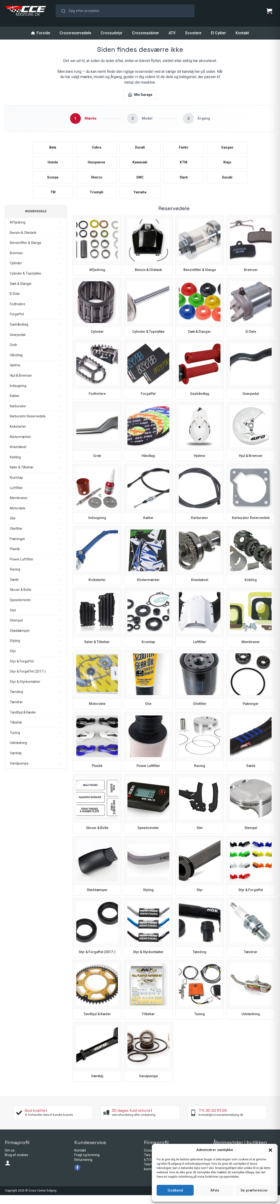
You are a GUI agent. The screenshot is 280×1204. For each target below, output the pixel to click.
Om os (10, 1159)
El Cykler (218, 33)
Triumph (96, 200)
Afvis (214, 1190)
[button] (270, 1150)
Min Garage (140, 94)
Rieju (227, 166)
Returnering (83, 1168)
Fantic (183, 149)
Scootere (193, 33)
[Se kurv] (269, 11)
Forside (40, 33)
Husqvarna (96, 166)
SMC (140, 183)
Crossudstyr (111, 33)
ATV (172, 33)
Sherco (96, 183)
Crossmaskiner (145, 33)
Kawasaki (140, 166)
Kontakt (242, 33)
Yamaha (140, 200)
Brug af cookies (16, 1164)
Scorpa (53, 183)
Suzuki (227, 183)
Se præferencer (254, 1190)
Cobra (96, 149)
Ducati (139, 149)
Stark (183, 183)
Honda (52, 166)
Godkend (175, 1190)
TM (52, 200)
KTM (183, 166)
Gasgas (227, 149)
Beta (53, 149)
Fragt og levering (86, 1164)
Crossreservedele (75, 33)
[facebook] (77, 1176)
